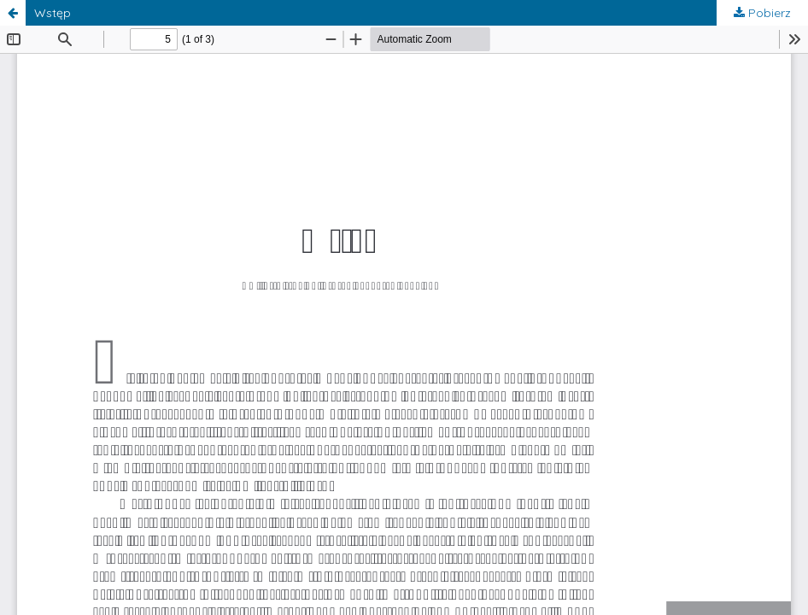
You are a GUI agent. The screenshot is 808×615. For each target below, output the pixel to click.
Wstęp (52, 12)
